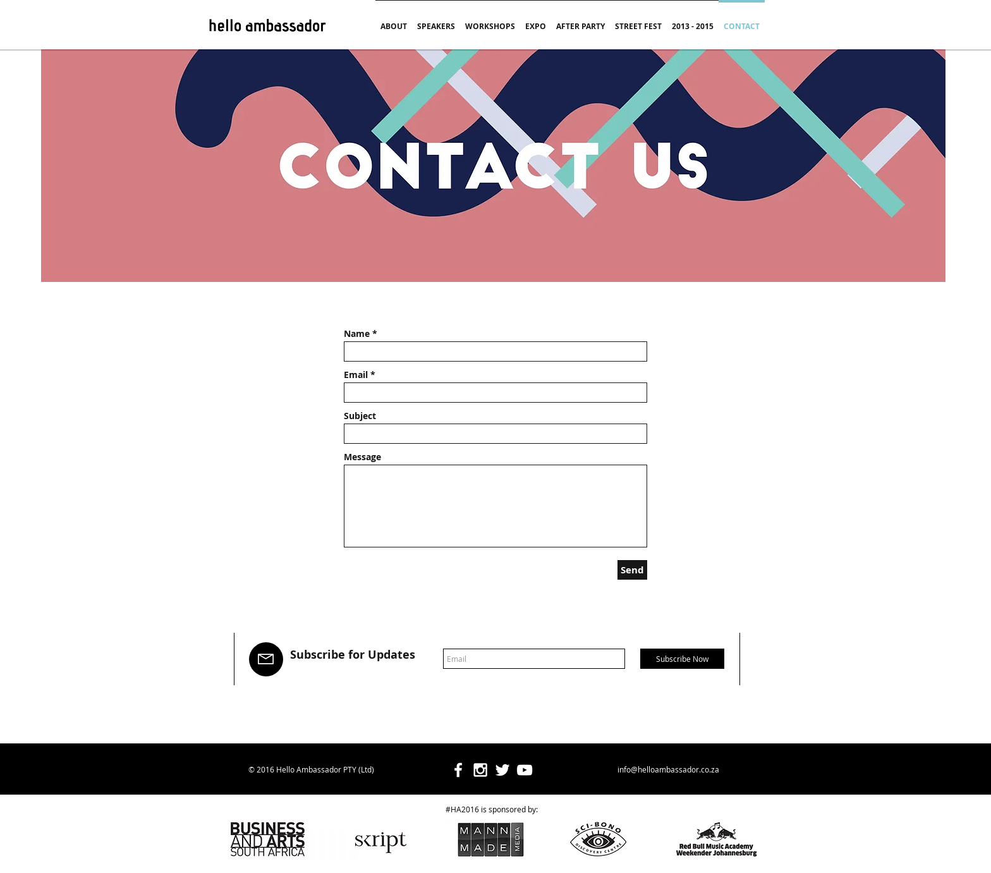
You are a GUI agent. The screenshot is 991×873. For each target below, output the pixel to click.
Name (357, 333)
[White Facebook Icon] (458, 769)
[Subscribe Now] (682, 659)
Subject (360, 416)
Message (362, 457)
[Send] (632, 570)
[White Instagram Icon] (480, 769)
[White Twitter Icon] (502, 769)
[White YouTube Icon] (524, 769)
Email (356, 374)
